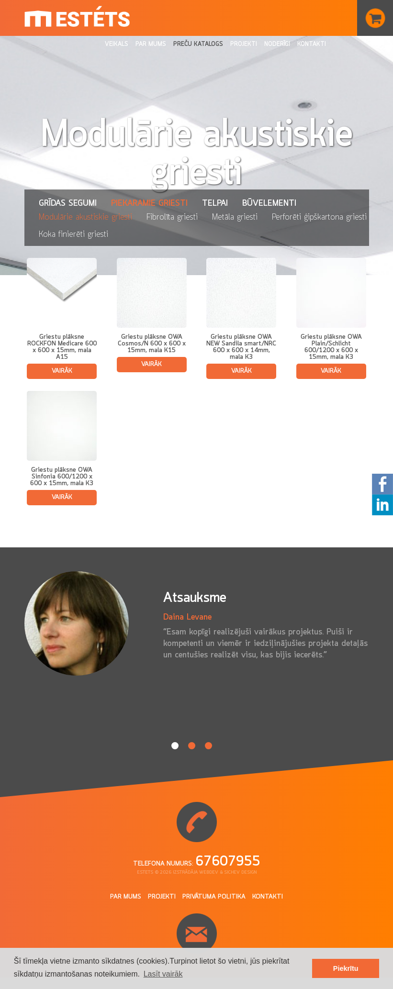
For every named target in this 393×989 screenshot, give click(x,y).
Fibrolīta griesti (172, 217)
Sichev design (240, 872)
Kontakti (311, 44)
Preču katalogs (198, 44)
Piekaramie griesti (149, 203)
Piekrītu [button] (346, 968)
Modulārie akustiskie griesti (85, 217)
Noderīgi (277, 44)
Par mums (150, 44)
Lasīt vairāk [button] (163, 974)
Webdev (208, 872)
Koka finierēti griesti (73, 234)
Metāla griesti (235, 217)
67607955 (227, 861)
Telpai (215, 203)
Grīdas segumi (68, 203)
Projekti (243, 44)
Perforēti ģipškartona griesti (319, 217)
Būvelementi (269, 203)
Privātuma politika (214, 896)
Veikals (116, 44)
